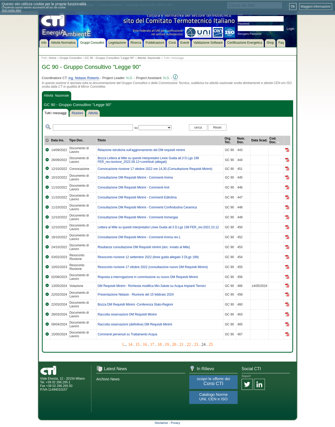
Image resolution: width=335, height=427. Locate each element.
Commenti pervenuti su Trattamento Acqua (127, 334)
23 (196, 344)
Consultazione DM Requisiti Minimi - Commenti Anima (135, 177)
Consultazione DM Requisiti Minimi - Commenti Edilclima (137, 197)
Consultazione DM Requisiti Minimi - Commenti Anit (133, 187)
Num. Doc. (241, 140)
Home (52, 57)
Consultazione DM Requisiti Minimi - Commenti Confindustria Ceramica (147, 207)
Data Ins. (57, 140)
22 (189, 344)
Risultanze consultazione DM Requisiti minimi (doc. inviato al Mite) (144, 247)
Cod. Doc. (274, 140)
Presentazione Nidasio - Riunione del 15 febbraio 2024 (136, 294)
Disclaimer (161, 422)
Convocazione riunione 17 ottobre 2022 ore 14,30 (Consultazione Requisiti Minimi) (155, 169)
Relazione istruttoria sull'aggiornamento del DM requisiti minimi (141, 150)
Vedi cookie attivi (11, 10)
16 (145, 344)
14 (130, 344)
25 (211, 344)
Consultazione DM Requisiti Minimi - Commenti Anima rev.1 (139, 237)
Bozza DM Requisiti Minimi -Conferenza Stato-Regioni (135, 304)
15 (138, 344)
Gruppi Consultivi (71, 57)
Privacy (175, 422)
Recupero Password (249, 33)
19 (167, 344)
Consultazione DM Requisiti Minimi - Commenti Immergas (138, 217)
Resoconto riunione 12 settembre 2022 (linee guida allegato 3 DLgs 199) (148, 257)
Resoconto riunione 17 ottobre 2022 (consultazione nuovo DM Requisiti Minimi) (153, 267)
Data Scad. (259, 140)
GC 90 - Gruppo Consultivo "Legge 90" (109, 57)
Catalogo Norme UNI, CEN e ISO (213, 396)
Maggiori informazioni (316, 6)
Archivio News (108, 379)
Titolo (101, 140)
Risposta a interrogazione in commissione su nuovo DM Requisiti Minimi (148, 277)
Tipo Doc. (76, 140)
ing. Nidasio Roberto (83, 78)
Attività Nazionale (148, 57)
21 (182, 344)
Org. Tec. (228, 140)
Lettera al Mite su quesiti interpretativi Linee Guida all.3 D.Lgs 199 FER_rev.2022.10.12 (158, 227)
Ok (293, 6)
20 (174, 344)
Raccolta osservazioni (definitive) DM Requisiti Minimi (135, 324)
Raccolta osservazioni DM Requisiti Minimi (127, 314)
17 (152, 344)
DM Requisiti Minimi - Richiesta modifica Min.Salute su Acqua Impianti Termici (152, 286)
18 (160, 344)
